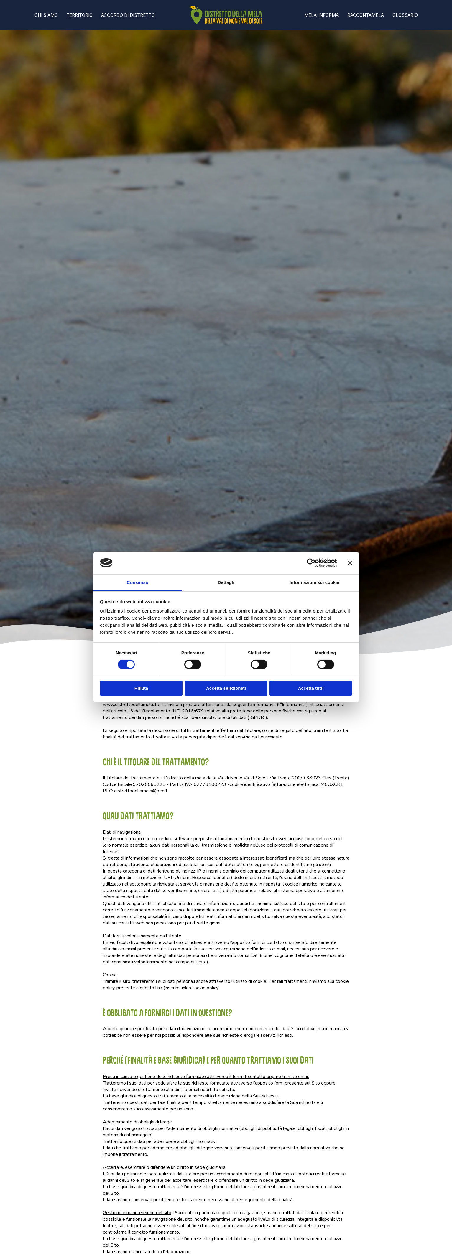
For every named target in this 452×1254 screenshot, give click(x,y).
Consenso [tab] (137, 582)
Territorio (79, 15)
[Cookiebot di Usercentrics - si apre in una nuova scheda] (311, 562)
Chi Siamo (46, 15)
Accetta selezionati (226, 688)
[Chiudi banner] (350, 563)
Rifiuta (141, 688)
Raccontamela (365, 15)
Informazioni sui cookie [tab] (314, 582)
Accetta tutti (311, 688)
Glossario (405, 15)
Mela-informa (321, 15)
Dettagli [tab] (226, 582)
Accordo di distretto (128, 15)
